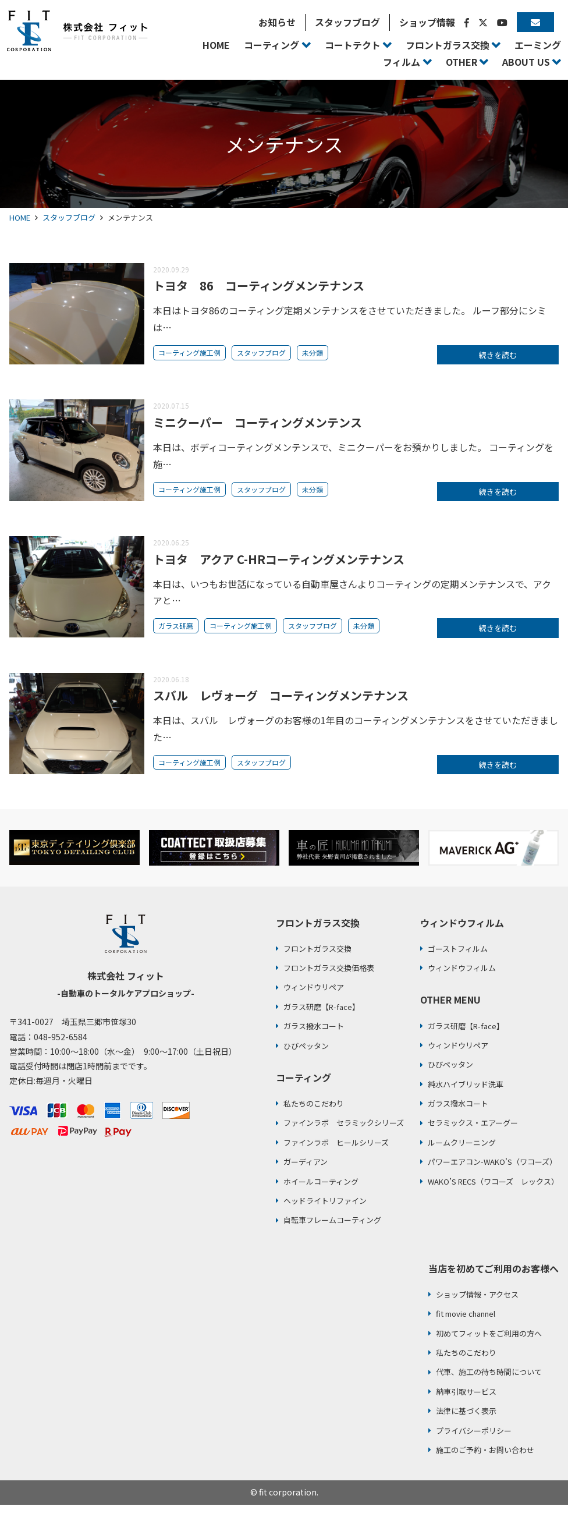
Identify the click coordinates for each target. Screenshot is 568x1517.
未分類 (312, 352)
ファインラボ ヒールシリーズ (336, 1155)
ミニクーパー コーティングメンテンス (257, 425)
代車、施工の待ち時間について (489, 1384)
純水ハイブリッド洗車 (465, 1096)
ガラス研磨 (175, 632)
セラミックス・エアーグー (473, 1135)
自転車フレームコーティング (332, 1232)
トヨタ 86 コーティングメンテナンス (258, 285)
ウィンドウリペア (313, 999)
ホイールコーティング (320, 1193)
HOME (19, 217)
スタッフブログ (68, 217)
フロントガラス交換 (317, 960)
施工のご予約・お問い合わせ (485, 1462)
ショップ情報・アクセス (477, 1307)
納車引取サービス (466, 1403)
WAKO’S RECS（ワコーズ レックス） (493, 1193)
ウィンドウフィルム (462, 980)
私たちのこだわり (313, 1116)
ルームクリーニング (462, 1155)
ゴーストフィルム (458, 960)
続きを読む (497, 356)
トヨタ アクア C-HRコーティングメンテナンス (278, 565)
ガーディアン (305, 1174)
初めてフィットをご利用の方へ (489, 1345)
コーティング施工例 (189, 352)
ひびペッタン (306, 1058)
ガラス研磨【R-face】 (321, 1019)
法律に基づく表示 (466, 1423)
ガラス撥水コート (313, 1038)
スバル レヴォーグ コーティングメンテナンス (281, 704)
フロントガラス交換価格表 (328, 980)
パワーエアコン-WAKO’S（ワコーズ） (492, 1174)
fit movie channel (465, 1326)
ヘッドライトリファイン (325, 1213)
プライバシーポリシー (474, 1442)
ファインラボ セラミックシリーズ (343, 1135)
